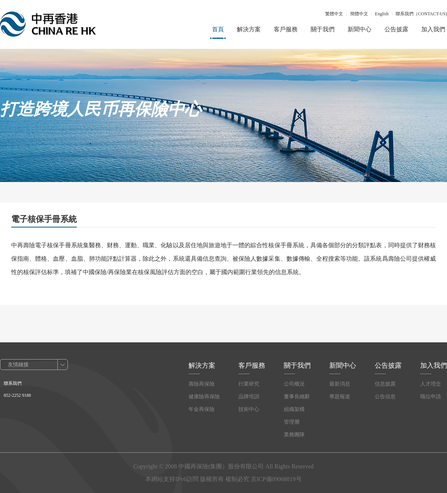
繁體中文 (334, 13)
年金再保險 (201, 409)
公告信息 (385, 396)
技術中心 (248, 409)
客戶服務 (286, 29)
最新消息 (339, 384)
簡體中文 (359, 13)
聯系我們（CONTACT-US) (421, 13)
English (382, 13)
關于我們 (323, 29)
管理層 (291, 422)
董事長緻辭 (297, 396)
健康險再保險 (204, 396)
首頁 (218, 29)
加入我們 (433, 29)
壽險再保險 (201, 384)
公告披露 (396, 29)
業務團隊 (294, 434)
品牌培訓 (248, 396)
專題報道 (339, 396)
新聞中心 (359, 29)
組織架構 (294, 409)
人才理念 (430, 384)
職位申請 (430, 396)
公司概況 (294, 384)
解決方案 (249, 29)
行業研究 (248, 384)
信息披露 (385, 384)
